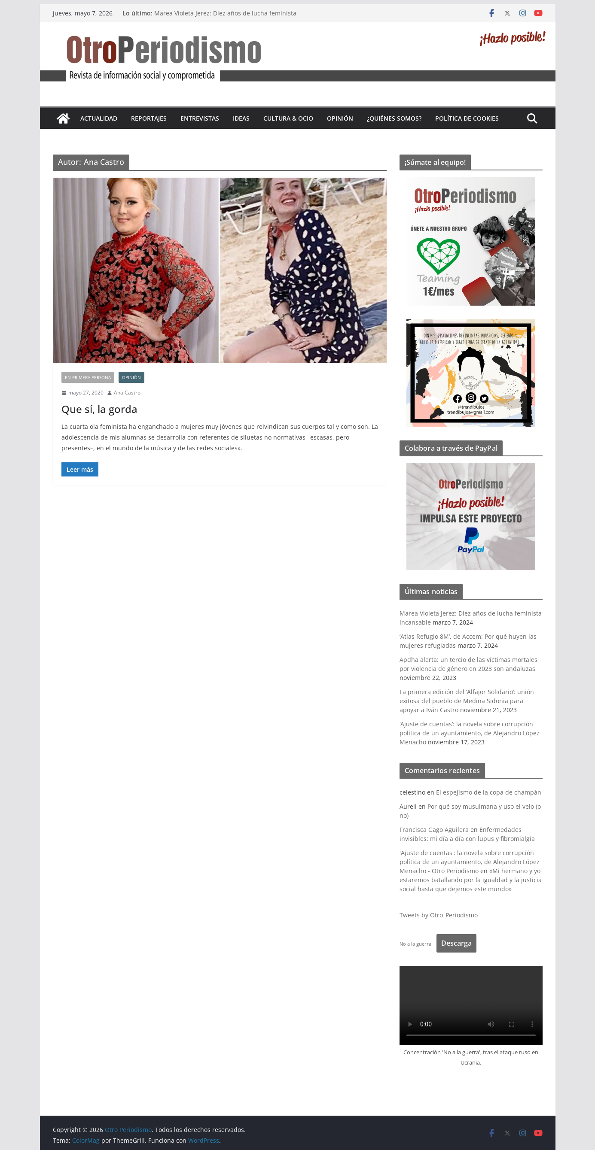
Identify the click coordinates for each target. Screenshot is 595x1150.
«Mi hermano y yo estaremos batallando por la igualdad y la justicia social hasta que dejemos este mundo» (471, 880)
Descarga (456, 943)
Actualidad (98, 118)
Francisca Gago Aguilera (434, 829)
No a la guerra (415, 944)
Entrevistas (199, 118)
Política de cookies (467, 118)
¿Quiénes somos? (394, 118)
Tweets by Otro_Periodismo (439, 915)
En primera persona (88, 377)
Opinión (340, 118)
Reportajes (149, 118)
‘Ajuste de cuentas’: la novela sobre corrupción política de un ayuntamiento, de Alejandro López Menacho (470, 733)
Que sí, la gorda (99, 409)
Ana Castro (127, 392)
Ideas (241, 118)
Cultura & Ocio (288, 118)
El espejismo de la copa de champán (488, 792)
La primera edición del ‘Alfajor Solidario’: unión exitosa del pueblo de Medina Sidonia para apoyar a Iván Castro (467, 701)
